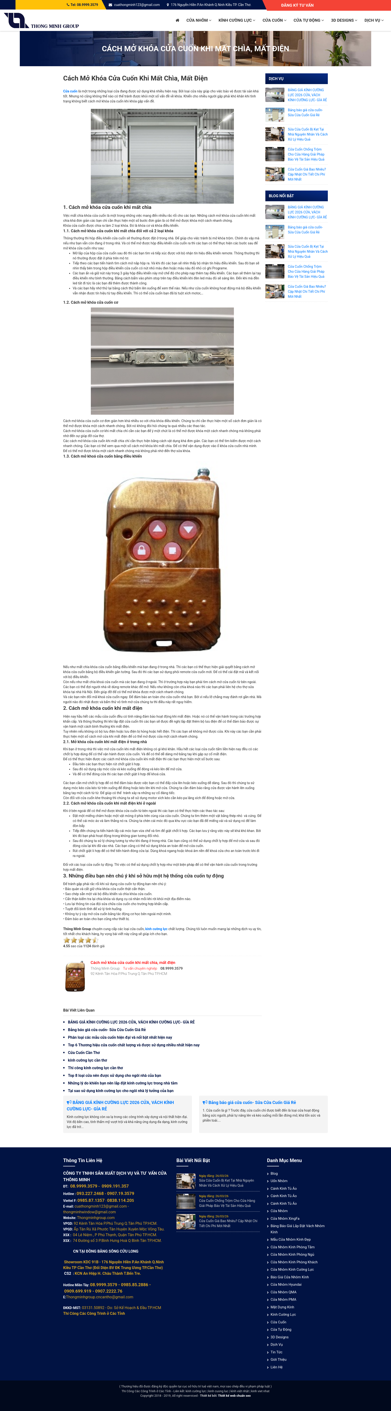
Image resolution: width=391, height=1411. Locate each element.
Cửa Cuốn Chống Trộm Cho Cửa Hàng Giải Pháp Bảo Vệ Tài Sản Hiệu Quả (306, 154)
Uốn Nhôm (279, 1181)
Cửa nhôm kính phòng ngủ (292, 1254)
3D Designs (344, 20)
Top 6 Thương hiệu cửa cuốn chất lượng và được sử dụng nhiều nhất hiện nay (134, 1045)
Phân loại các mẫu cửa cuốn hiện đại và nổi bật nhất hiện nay (120, 1037)
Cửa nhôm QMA (284, 1292)
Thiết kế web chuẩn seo (234, 1395)
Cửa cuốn (274, 20)
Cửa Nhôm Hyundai (286, 1284)
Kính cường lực (237, 20)
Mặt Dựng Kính (282, 1307)
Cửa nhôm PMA (283, 1299)
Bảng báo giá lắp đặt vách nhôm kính (298, 1229)
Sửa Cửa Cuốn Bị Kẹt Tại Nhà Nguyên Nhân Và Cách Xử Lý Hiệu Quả (308, 134)
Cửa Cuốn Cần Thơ (84, 1052)
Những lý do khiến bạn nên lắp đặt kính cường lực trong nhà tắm (123, 1083)
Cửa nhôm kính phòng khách (294, 1262)
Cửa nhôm (198, 20)
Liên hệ (277, 1367)
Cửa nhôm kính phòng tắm (293, 1247)
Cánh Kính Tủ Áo (284, 1188)
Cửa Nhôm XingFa (285, 1218)
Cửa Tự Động (309, 20)
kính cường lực (156, 929)
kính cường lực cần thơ (87, 1060)
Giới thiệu (279, 1359)
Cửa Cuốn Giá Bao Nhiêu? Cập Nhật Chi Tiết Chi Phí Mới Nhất (307, 174)
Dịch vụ (374, 20)
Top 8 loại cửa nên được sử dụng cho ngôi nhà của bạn (114, 1075)
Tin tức (277, 1352)
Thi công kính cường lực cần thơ (95, 1068)
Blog (274, 1173)
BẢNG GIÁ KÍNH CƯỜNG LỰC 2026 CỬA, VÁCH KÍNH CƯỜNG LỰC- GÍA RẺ (131, 1022)
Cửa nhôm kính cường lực (292, 1269)
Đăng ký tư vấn (297, 5)
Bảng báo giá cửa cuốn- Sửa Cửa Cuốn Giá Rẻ (107, 1030)
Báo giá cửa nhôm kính (290, 1277)
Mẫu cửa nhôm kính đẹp (291, 1239)
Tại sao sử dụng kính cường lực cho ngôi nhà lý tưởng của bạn (121, 1090)
